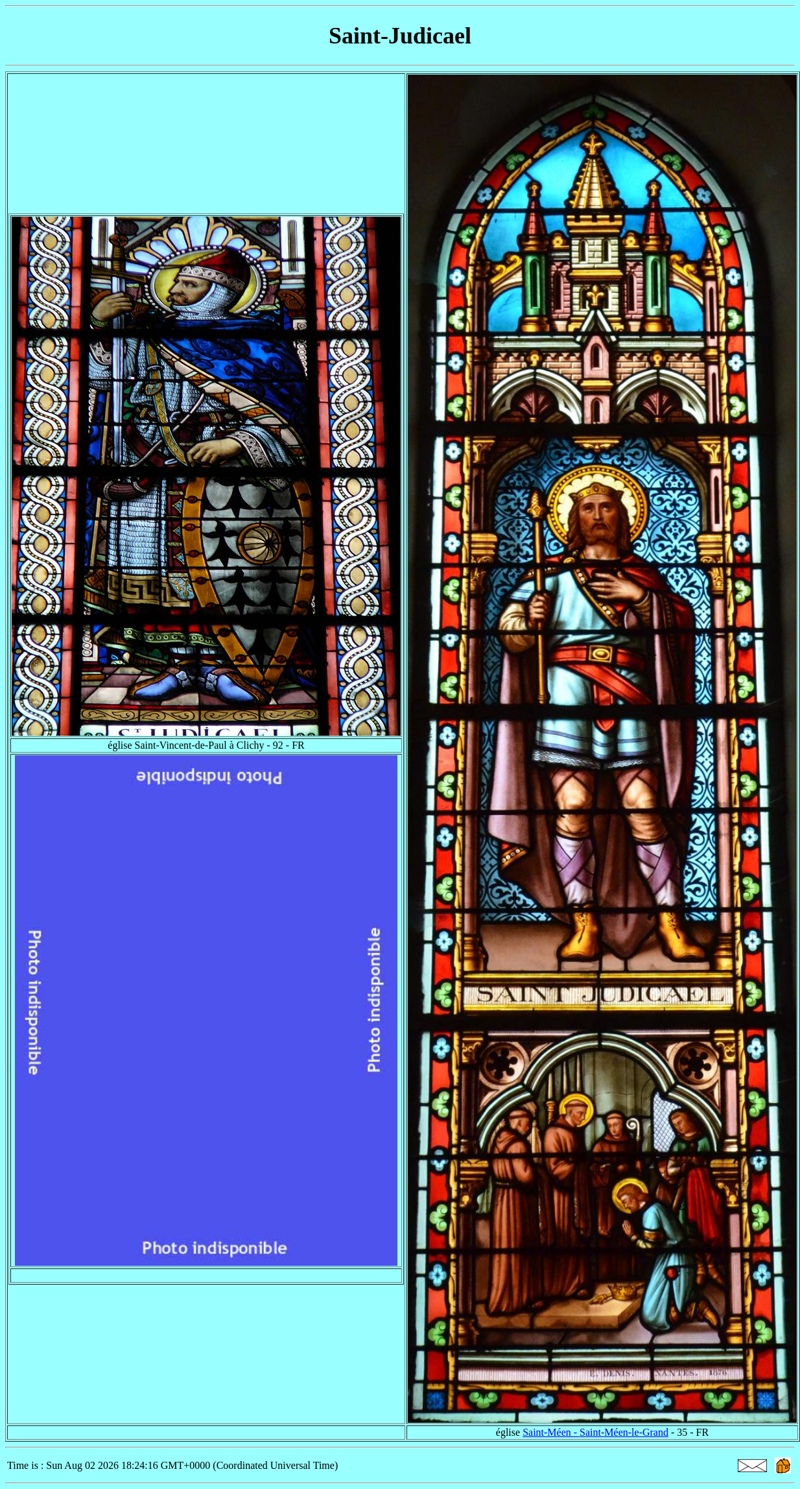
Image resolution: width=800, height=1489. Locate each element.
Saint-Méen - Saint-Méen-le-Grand (595, 1432)
